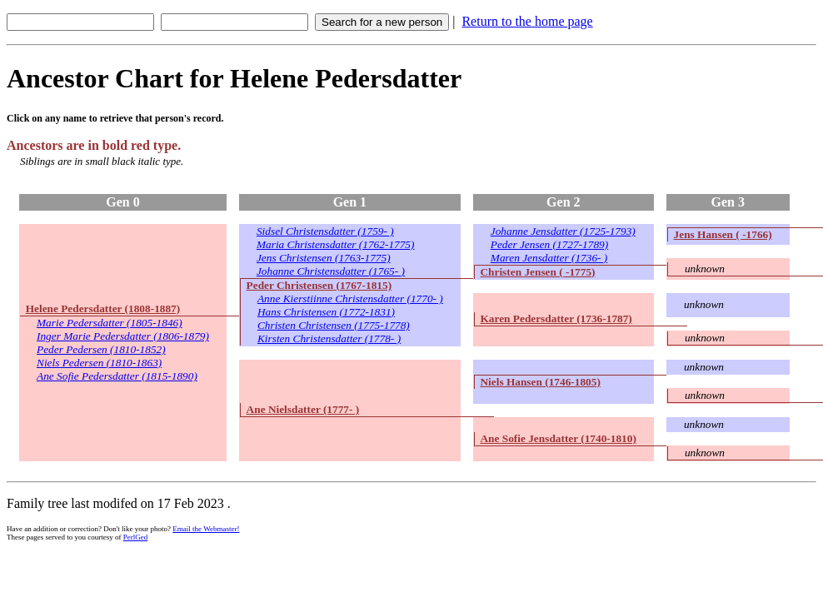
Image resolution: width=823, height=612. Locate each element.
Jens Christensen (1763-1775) (324, 257)
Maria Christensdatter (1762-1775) (336, 244)
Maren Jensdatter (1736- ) (549, 257)
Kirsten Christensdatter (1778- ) (329, 338)
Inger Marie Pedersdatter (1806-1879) (123, 336)
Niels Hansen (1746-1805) (540, 382)
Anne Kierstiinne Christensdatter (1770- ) (350, 298)
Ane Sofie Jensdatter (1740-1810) (558, 438)
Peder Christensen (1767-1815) (319, 285)
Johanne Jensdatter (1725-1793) (563, 231)
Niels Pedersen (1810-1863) (99, 362)
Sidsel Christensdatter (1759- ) (325, 231)
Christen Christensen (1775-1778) (333, 325)
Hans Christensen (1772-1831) (326, 312)
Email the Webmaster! (205, 529)
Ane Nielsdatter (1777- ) (303, 409)
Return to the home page (526, 21)
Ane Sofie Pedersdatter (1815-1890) (117, 376)
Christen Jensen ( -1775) (537, 272)
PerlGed (135, 537)
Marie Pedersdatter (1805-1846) (109, 322)
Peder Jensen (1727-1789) (549, 244)
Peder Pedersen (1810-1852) (101, 349)
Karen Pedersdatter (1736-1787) (555, 318)
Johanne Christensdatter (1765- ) (331, 271)
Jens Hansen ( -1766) (723, 234)
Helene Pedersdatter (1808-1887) (103, 308)
